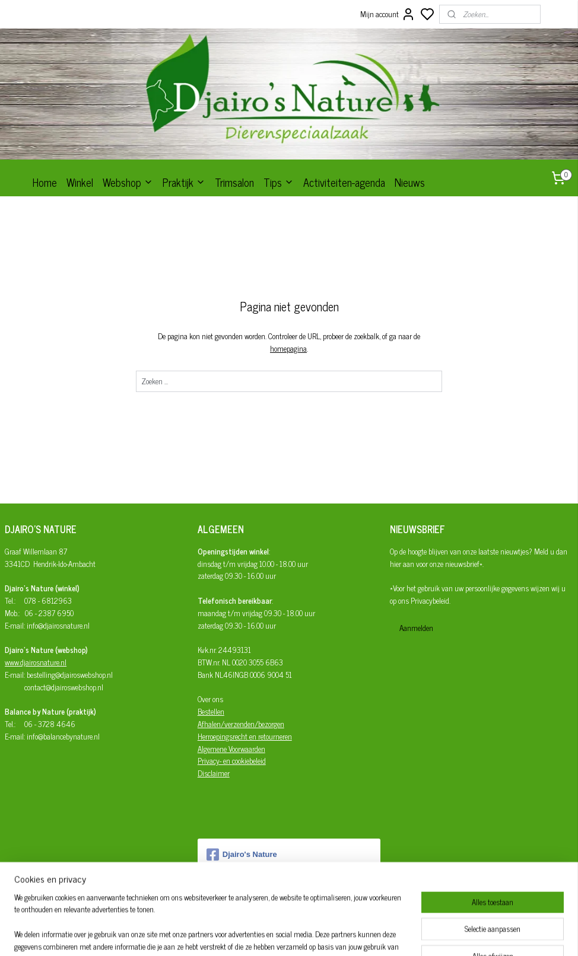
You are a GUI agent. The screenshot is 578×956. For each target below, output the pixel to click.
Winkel (79, 182)
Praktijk (184, 182)
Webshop (128, 182)
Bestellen (211, 711)
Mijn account (387, 14)
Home (45, 182)
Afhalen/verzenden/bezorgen (241, 724)
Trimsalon (234, 182)
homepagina (288, 348)
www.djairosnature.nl (35, 662)
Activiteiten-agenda (344, 182)
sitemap (325, 934)
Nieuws (410, 182)
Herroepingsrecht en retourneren (245, 736)
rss (342, 934)
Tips (278, 182)
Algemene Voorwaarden (231, 749)
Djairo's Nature (242, 854)
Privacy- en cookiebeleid (232, 760)
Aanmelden (416, 628)
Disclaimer (214, 773)
